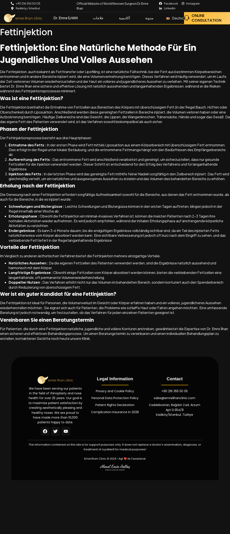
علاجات (98, 18)
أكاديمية (124, 18)
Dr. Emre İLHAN (66, 18)
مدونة (149, 18)
